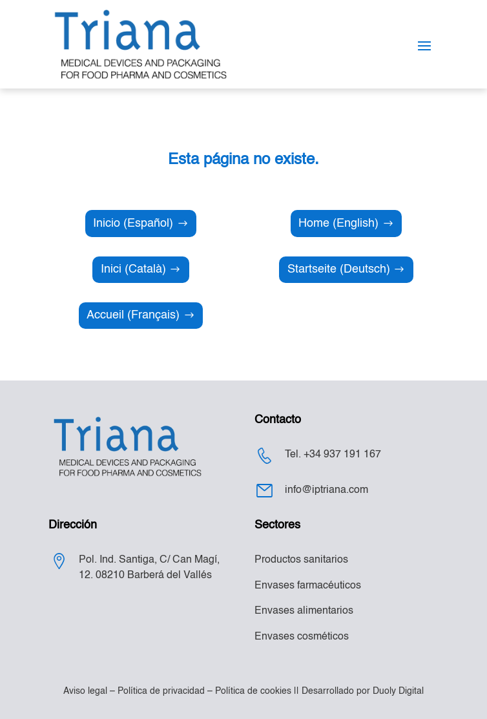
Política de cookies (253, 691)
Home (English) (338, 223)
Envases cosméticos (301, 637)
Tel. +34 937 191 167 (333, 455)
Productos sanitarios (301, 560)
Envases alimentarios (303, 611)
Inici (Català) (133, 269)
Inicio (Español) (133, 223)
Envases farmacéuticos (307, 586)
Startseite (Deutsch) (338, 269)
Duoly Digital (398, 691)
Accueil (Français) (133, 315)
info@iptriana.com (326, 490)
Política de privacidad (161, 691)
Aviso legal (85, 691)
